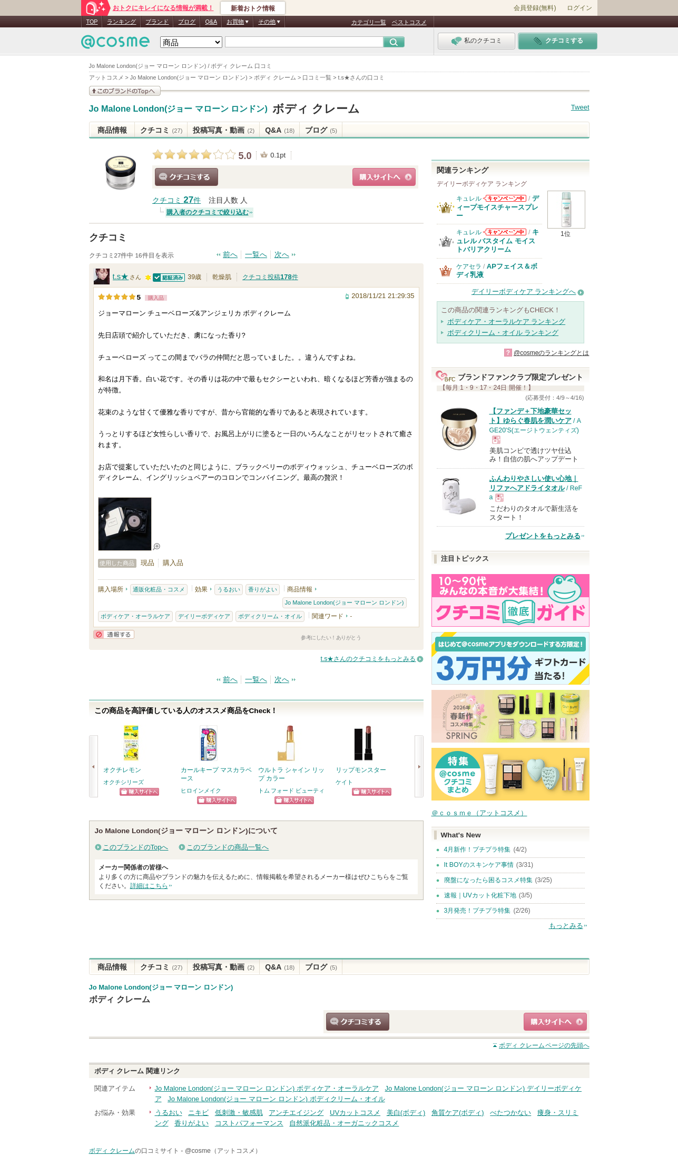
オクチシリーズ (123, 782)
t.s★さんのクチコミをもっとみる (368, 659)
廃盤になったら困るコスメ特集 (488, 880)
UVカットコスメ (355, 1113)
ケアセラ (469, 266)
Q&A (211, 21)
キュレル (469, 198)
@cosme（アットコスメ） (223, 1150)
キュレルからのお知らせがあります (505, 198)
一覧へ (256, 255)
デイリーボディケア (204, 616)
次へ (281, 255)
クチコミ (161, 130)
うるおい (228, 589)
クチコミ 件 (176, 200)
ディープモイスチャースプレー (497, 207)
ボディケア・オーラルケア (135, 616)
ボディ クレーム (316, 108)
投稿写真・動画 (223, 130)
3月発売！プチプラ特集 (477, 910)
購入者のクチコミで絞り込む (207, 212)
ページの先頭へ (544, 1045)
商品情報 (112, 130)
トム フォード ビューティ (291, 790)
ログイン (579, 8)
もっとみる (566, 926)
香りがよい (262, 589)
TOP (92, 21)
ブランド (157, 21)
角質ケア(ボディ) (457, 1113)
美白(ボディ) (406, 1113)
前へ (230, 255)
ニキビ (198, 1113)
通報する (113, 634)
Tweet (580, 107)
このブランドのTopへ (136, 847)
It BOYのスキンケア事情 (479, 864)
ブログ (186, 21)
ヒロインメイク (201, 790)
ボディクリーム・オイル (270, 616)
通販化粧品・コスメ (159, 589)
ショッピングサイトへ (384, 177)
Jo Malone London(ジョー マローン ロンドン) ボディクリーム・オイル (276, 1099)
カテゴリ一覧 (368, 22)
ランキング (121, 21)
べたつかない (510, 1113)
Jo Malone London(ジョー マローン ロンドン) (178, 109)
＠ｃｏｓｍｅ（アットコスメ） (479, 813)
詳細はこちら (149, 886)
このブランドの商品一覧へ (227, 847)
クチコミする (186, 177)
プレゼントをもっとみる (543, 536)
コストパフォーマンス (249, 1123)
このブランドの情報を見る (125, 91)
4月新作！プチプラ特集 (477, 849)
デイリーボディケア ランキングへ (523, 291)
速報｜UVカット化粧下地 (480, 895)
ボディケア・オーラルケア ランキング (506, 321)
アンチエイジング (296, 1113)
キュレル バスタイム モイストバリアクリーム (497, 240)
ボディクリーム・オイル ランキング (503, 333)
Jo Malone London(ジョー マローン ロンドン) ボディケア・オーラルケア (267, 1088)
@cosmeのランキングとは (551, 353)
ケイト (344, 782)
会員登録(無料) (535, 8)
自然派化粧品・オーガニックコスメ (344, 1123)
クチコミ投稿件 (270, 277)
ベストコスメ (409, 22)
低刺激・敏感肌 (239, 1113)
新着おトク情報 (253, 8)
